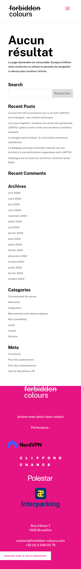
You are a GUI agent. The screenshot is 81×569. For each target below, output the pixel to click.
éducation (14, 302)
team (48, 416)
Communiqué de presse (22, 296)
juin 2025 (14, 204)
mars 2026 (14, 198)
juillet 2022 (15, 267)
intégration (14, 307)
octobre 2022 (16, 261)
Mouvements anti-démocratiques (28, 313)
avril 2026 (14, 192)
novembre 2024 (17, 215)
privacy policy (32, 566)
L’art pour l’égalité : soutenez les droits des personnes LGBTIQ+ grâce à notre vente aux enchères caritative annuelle (40, 128)
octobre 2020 (16, 278)
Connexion (14, 354)
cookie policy (46, 566)
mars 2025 (14, 210)
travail (12, 330)
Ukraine (12, 336)
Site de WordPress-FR (21, 371)
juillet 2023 (15, 244)
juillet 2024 (15, 221)
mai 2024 (14, 227)
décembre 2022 (17, 256)
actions (22, 416)
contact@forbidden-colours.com (40, 541)
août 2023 (14, 238)
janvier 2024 (15, 233)
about (40, 416)
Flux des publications (21, 359)
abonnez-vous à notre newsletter (25, 555)
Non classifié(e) (17, 319)
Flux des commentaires (22, 365)
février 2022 (15, 273)
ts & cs (21, 566)
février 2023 (15, 250)
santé (11, 325)
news (32, 416)
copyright (58, 566)
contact (58, 416)
